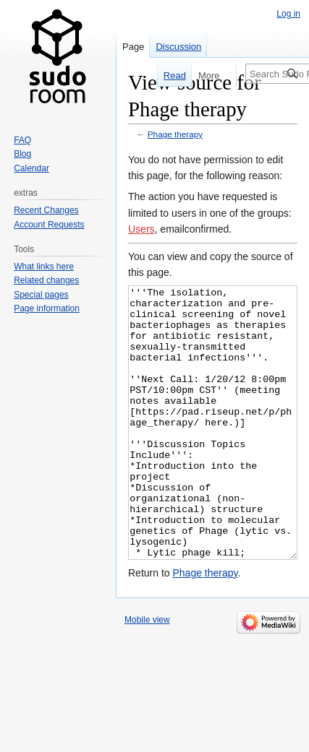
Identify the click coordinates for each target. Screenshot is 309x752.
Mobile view (147, 674)
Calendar (31, 168)
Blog (22, 154)
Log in (288, 14)
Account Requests (49, 225)
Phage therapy (175, 134)
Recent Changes (46, 210)
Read (168, 75)
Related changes (46, 280)
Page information (47, 308)
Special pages (41, 295)
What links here (44, 267)
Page (133, 46)
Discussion (178, 46)
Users (141, 229)
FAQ (22, 140)
